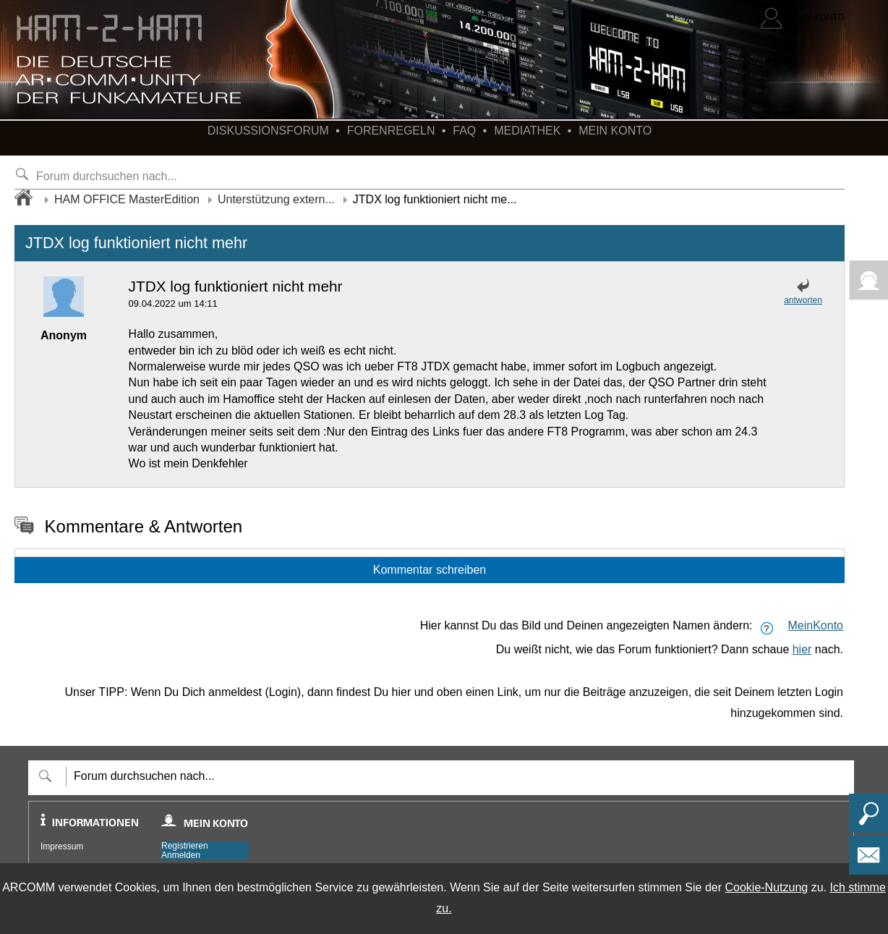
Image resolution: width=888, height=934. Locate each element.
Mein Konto (615, 130)
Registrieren (184, 846)
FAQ (464, 130)
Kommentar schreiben (430, 570)
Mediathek (527, 130)
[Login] (803, 18)
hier (802, 649)
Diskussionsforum (268, 130)
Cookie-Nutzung (766, 887)
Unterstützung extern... (276, 199)
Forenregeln (391, 130)
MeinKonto (816, 625)
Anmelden (180, 855)
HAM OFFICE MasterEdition (127, 199)
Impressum (61, 846)
